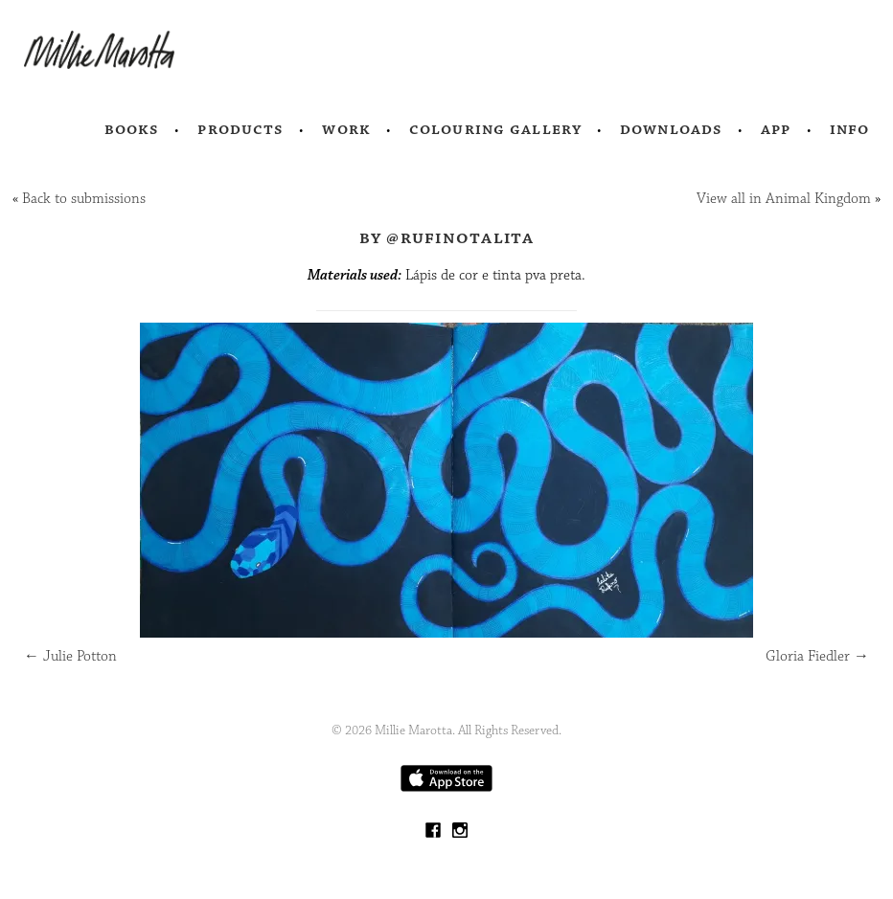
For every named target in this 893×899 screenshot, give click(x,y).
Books (132, 129)
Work (346, 129)
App (775, 129)
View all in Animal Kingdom (784, 199)
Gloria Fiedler (817, 656)
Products (240, 129)
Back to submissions (84, 199)
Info (850, 129)
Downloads (671, 129)
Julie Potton (70, 656)
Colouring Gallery (495, 129)
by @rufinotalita (447, 237)
